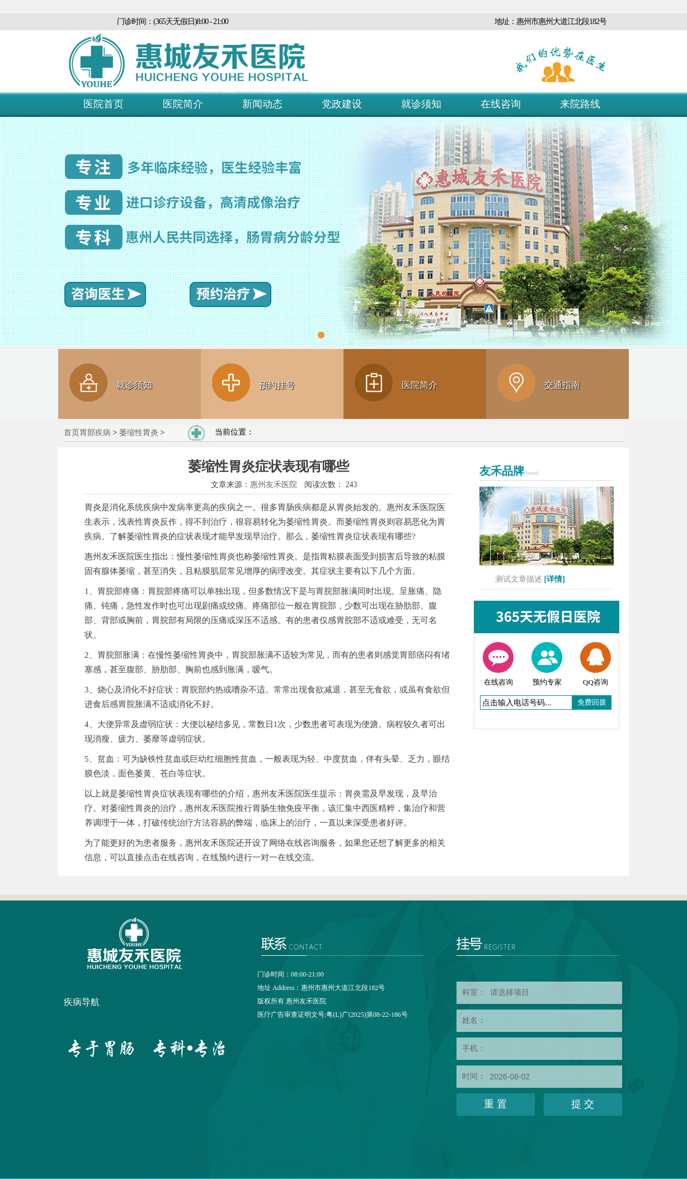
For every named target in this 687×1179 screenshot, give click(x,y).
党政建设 (342, 104)
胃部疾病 (95, 432)
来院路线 (580, 104)
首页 (71, 432)
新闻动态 (262, 104)
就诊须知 (421, 104)
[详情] (554, 579)
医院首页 (103, 104)
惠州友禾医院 (273, 484)
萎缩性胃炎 (138, 432)
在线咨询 (501, 104)
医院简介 (183, 104)
